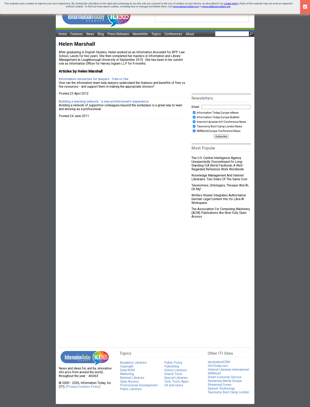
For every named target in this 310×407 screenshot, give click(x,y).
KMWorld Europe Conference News (218, 131)
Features (76, 34)
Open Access (129, 381)
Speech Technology (221, 388)
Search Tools (173, 374)
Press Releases (118, 34)
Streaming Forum (219, 385)
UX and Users (173, 385)
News (90, 34)
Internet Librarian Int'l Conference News (221, 121)
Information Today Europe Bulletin (218, 117)
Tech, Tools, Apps (176, 381)
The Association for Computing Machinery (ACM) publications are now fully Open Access (220, 212)
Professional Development (138, 385)
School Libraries (175, 370)
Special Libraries (176, 378)
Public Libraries (131, 389)
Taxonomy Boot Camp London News (219, 126)
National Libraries (132, 378)
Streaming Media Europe (225, 381)
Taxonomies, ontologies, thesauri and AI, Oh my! (220, 187)
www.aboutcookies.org (186, 6)
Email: (195, 107)
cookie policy (231, 3)
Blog (101, 34)
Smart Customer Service (224, 377)
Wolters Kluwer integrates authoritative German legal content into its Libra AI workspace (218, 199)
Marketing (127, 374)
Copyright (126, 366)
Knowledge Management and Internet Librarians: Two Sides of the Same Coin (220, 177)
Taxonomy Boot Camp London (228, 392)
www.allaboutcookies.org (216, 6)
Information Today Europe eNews (218, 112)
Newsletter (140, 34)
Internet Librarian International (228, 369)
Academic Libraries (133, 362)
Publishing (171, 366)
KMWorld (214, 373)
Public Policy (173, 362)
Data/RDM (127, 370)
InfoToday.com (218, 366)
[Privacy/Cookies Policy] (83, 387)
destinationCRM (219, 362)
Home (63, 34)
